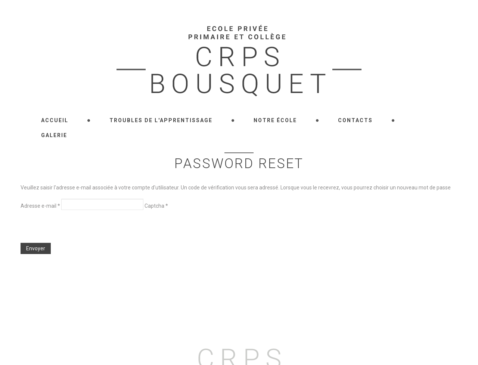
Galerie (54, 135)
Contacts (355, 120)
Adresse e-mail (40, 206)
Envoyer (35, 248)
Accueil (54, 120)
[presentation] (77, 228)
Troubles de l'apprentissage (160, 120)
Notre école (275, 120)
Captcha (156, 206)
